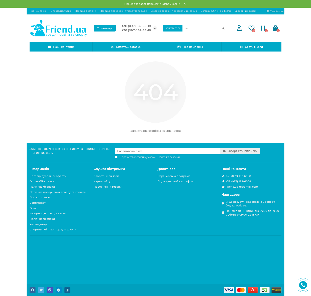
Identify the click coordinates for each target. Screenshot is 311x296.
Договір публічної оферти (216, 11)
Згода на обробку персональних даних (174, 11)
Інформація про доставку (48, 213)
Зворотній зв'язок (245, 11)
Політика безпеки (85, 11)
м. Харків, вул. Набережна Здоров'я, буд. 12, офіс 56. (251, 203)
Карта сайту (102, 181)
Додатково (166, 169)
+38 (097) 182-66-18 (136, 26)
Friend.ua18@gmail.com (242, 186)
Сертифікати (251, 46)
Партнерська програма (173, 176)
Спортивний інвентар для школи (53, 229)
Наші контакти (61, 46)
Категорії (104, 28)
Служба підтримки (109, 169)
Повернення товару (108, 186)
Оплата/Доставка (61, 11)
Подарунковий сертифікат (176, 181)
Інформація (39, 169)
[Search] (204, 28)
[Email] (167, 151)
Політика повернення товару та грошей (123, 11)
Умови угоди (39, 224)
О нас (33, 208)
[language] (275, 11)
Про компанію (38, 11)
